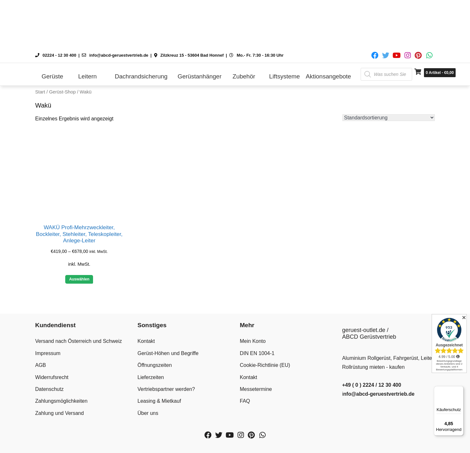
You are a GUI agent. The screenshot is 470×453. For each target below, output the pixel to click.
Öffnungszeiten (154, 365)
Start (40, 91)
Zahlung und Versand (59, 413)
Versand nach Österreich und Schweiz (78, 341)
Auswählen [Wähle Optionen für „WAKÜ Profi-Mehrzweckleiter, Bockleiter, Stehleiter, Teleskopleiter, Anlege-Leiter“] (79, 279)
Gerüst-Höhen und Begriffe (168, 353)
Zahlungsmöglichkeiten (61, 401)
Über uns (147, 413)
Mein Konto (253, 341)
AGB (40, 365)
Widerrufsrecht (51, 377)
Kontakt (146, 341)
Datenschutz (49, 389)
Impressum (47, 353)
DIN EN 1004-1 (257, 353)
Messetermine (256, 389)
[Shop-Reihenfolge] (388, 117)
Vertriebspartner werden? (166, 389)
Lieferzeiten (150, 377)
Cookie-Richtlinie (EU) (265, 365)
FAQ (245, 401)
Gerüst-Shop (62, 91)
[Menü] (460, 390)
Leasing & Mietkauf (159, 401)
